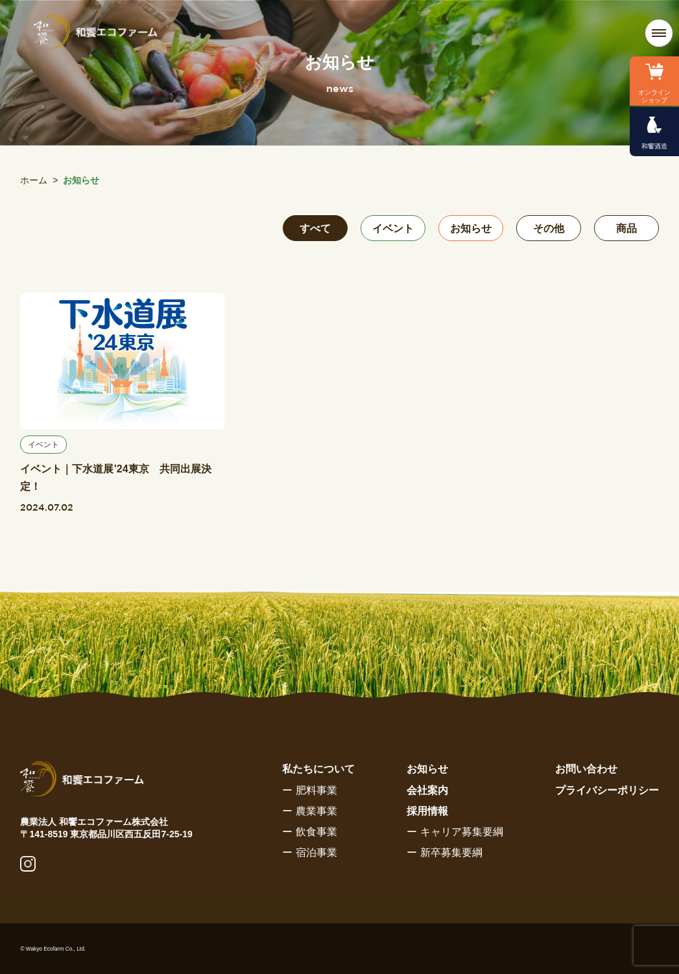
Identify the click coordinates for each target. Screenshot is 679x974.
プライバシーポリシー (607, 790)
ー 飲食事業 (309, 831)
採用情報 (427, 811)
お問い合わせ (586, 768)
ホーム (33, 180)
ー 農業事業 (309, 811)
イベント (393, 228)
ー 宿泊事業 (309, 852)
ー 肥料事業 (309, 790)
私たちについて (318, 768)
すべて (315, 228)
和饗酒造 (654, 146)
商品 (626, 228)
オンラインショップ (654, 96)
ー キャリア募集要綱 (455, 831)
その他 (548, 228)
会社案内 (427, 790)
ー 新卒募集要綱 (444, 852)
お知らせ (471, 228)
